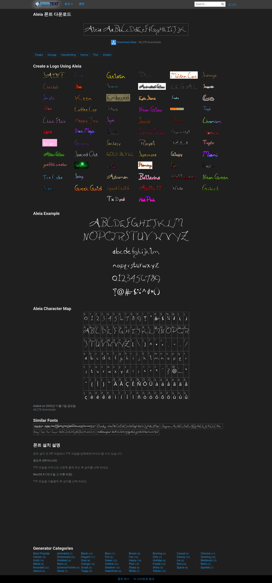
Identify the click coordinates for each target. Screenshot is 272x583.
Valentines (113, 571)
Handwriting (68, 54)
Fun (133, 557)
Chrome (208, 553)
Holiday (159, 560)
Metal (38, 563)
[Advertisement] (16, 63)
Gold (38, 560)
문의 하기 (123, 579)
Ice (180, 560)
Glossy (183, 557)
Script (86, 567)
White (134, 571)
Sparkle (207, 567)
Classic (39, 557)
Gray (85, 560)
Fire (109, 557)
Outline (111, 563)
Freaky (39, 54)
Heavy (135, 560)
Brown (134, 553)
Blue (110, 553)
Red (181, 563)
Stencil (39, 571)
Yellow (159, 571)
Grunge (52, 54)
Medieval (209, 560)
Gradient (64, 560)
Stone (62, 571)
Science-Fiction (68, 567)
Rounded (41, 567)
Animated (65, 553)
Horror (84, 54)
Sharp (134, 567)
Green (111, 560)
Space (182, 567)
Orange (88, 563)
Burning (159, 553)
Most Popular (41, 553)
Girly (157, 557)
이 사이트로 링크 (144, 579)
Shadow (112, 567)
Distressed (66, 557)
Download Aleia (123, 42)
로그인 (232, 4)
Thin (95, 54)
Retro (206, 563)
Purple (159, 563)
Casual (183, 553)
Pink (134, 563)
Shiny (158, 567)
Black (87, 553)
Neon (62, 563)
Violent (107, 54)
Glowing (208, 557)
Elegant (88, 557)
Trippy (86, 571)
